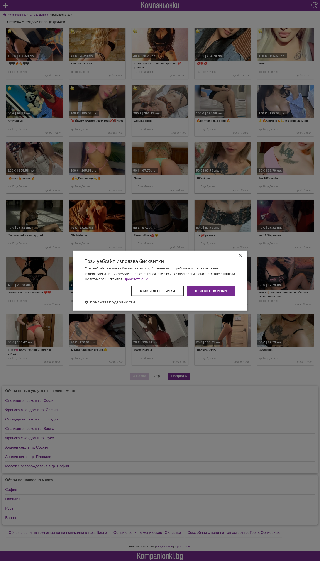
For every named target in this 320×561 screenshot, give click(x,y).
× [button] (240, 255)
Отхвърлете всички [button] (157, 291)
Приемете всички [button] (211, 291)
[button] (110, 302)
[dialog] (160, 280)
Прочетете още (136, 279)
